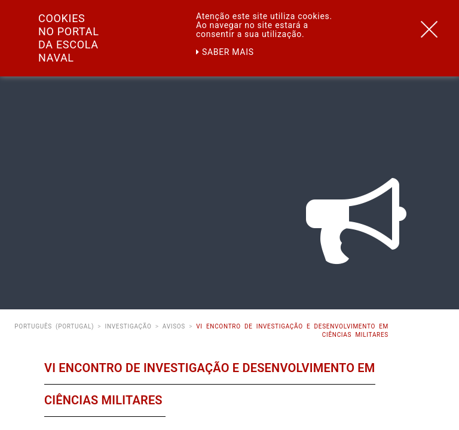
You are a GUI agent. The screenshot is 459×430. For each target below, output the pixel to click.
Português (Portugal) (54, 326)
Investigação (128, 326)
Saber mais (225, 52)
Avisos (174, 326)
